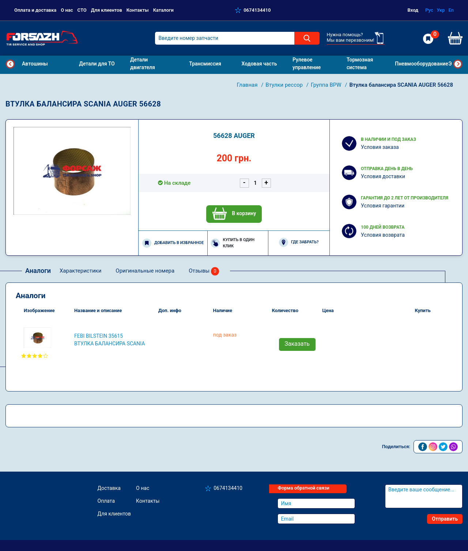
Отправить (445, 519)
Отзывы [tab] (204, 271)
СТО (82, 10)
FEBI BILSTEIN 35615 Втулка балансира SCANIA (109, 339)
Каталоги (163, 10)
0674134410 (257, 10)
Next (457, 64)
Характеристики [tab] (80, 270)
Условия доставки (383, 176)
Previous (10, 64)
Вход (413, 10)
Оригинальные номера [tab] (145, 270)
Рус (429, 10)
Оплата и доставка (35, 10)
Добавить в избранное (173, 243)
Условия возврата (383, 235)
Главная (248, 85)
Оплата (106, 501)
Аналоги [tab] (38, 270)
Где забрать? (298, 242)
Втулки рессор (284, 85)
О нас (67, 10)
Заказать (297, 343)
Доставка (109, 488)
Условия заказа (380, 147)
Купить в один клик (232, 242)
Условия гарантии (382, 206)
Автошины (35, 64)
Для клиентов (106, 10)
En (451, 10)
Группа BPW (327, 85)
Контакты (138, 10)
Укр (441, 10)
